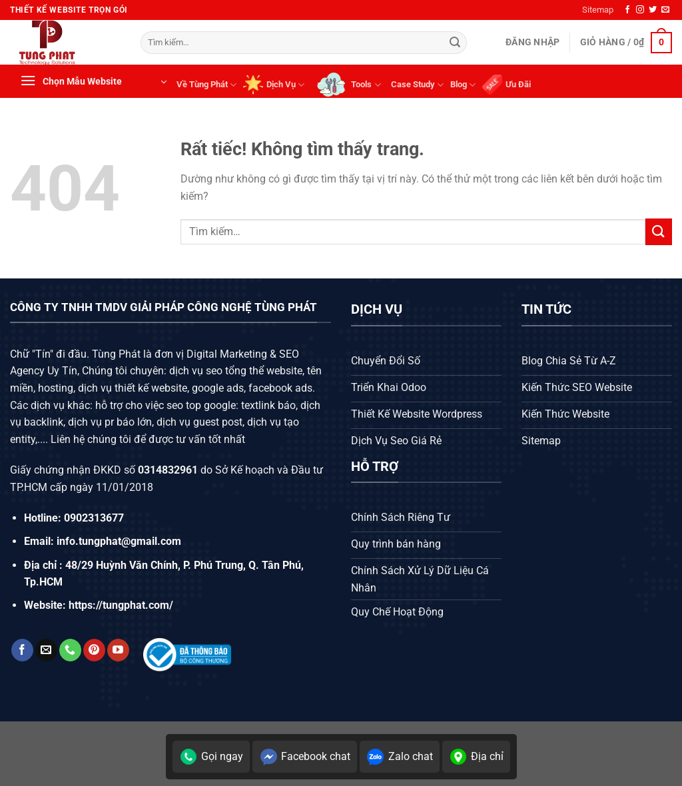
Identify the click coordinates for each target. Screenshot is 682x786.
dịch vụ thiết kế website (132, 388)
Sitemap (597, 10)
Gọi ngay (211, 756)
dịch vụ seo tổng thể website (235, 370)
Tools (347, 84)
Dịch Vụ (273, 85)
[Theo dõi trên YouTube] (118, 650)
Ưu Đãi (506, 85)
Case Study (417, 85)
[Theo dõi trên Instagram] (640, 10)
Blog (463, 85)
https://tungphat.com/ (121, 605)
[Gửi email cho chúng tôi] (665, 10)
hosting (55, 388)
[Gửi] (455, 42)
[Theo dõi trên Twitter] (653, 10)
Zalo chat (399, 756)
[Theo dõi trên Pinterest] (94, 650)
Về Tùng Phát (206, 85)
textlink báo (268, 405)
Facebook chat (304, 756)
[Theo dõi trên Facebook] (627, 10)
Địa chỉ (476, 756)
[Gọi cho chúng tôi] (70, 650)
